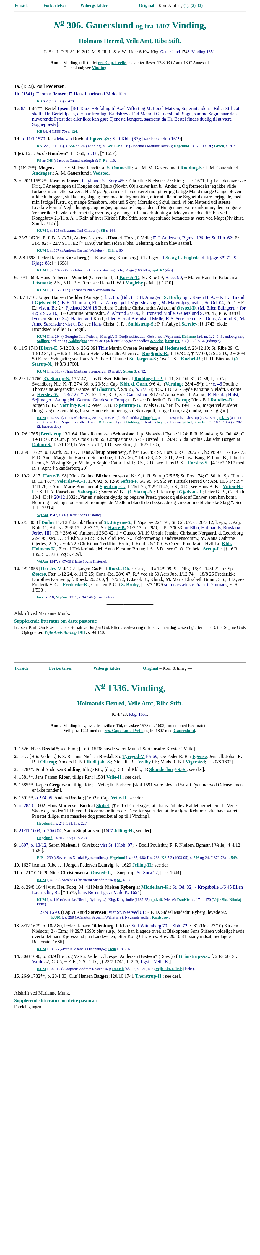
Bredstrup (51, 433)
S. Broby (172, 297)
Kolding (132, 422)
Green (219, 146)
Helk (112, 949)
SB (103, 231)
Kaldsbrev (160, 917)
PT (177, 341)
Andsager (42, 173)
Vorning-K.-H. (74, 405)
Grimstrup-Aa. (193, 956)
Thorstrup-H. (148, 976)
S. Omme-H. (119, 167)
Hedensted (175, 348)
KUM (41, 231)
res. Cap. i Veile (112, 62)
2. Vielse (156, 341)
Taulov (48, 522)
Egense (199, 756)
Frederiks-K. (76, 584)
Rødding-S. (191, 167)
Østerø (39, 574)
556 (72, 146)
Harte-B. (52, 475)
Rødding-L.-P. (148, 378)
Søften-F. (129, 481)
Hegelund (181, 146)
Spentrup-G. (129, 405)
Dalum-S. (41, 444)
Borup (182, 399)
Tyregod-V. (134, 756)
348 (50, 160)
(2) (193, 5)
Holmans (189, 336)
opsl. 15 (223, 418)
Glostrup (106, 389)
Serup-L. (212, 548)
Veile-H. (114, 777)
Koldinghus (77, 341)
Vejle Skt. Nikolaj (227, 900)
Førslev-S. (198, 462)
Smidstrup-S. (141, 323)
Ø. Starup (106, 422)
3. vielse (200, 422)
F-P (117, 146)
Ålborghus (148, 418)
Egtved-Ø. (100, 138)
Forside (21, 5)
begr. (161, 422)
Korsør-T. (129, 277)
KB (40, 131)
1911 (65, 632)
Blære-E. (49, 348)
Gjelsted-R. (46, 302)
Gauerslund (184, 730)
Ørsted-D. (187, 307)
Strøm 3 (129, 371)
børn (169, 341)
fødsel (187, 422)
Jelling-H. (124, 830)
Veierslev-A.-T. (72, 481)
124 (74, 131)
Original (146, 5)
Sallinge (43, 341)
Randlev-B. (222, 399)
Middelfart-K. (155, 887)
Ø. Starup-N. (57, 378)
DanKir (183, 900)
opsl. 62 (158, 270)
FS (39, 160)
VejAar (42, 515)
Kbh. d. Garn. (134, 383)
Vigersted (195, 761)
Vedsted (101, 173)
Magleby (134, 282)
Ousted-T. (101, 872)
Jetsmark (41, 282)
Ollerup (48, 761)
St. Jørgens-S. (143, 358)
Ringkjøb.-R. (155, 353)
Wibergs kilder (94, 5)
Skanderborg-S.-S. (167, 769)
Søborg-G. (88, 491)
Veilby (144, 761)
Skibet (102, 805)
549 (109, 146)
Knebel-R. (191, 358)
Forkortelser (54, 5)
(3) (200, 5)
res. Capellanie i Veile (124, 730)
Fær (40, 597)
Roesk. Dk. (119, 568)
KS (39, 101)
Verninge (174, 383)
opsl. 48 (157, 900)
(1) (185, 5)
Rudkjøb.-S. (99, 761)
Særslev (189, 323)
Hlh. (111, 250)
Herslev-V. (47, 394)
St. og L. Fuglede (182, 257)
